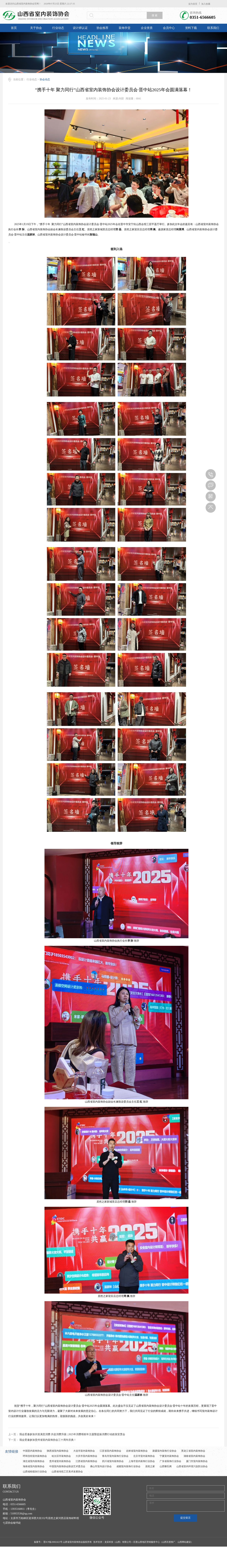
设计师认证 (80, 27)
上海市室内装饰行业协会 (141, 1461)
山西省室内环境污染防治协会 (192, 1466)
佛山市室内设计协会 (101, 1466)
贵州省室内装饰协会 (60, 1461)
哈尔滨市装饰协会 (61, 1456)
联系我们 (213, 27)
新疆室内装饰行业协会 (164, 1450)
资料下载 (191, 27)
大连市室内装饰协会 (84, 1450)
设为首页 (192, 4)
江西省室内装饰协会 (86, 1461)
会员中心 (169, 27)
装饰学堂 (124, 27)
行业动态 (58, 27)
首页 (14, 27)
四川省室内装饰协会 (113, 1461)
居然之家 (150, 1466)
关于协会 (36, 27)
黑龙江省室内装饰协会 (193, 1450)
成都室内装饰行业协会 (128, 1466)
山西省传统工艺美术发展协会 (67, 1471)
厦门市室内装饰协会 (197, 1461)
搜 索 (155, 15)
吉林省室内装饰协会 (137, 1450)
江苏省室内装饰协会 (110, 1450)
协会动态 (45, 79)
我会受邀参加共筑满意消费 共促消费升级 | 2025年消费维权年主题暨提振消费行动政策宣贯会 (72, 1434)
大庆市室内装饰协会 (86, 1456)
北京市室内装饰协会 (144, 1456)
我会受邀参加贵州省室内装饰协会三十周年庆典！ (47, 1440)
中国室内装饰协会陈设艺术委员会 (67, 1466)
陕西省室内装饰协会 (57, 1450)
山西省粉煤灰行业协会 (35, 1471)
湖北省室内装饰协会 (33, 1461)
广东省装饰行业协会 (170, 1461)
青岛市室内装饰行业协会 (115, 1456)
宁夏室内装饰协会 (169, 1456)
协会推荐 (102, 27)
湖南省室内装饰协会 (194, 1456)
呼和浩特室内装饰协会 (35, 1456)
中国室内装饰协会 (32, 1450)
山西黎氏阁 (166, 1466)
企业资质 (147, 27)
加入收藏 (205, 4)
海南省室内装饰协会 (33, 1466)
